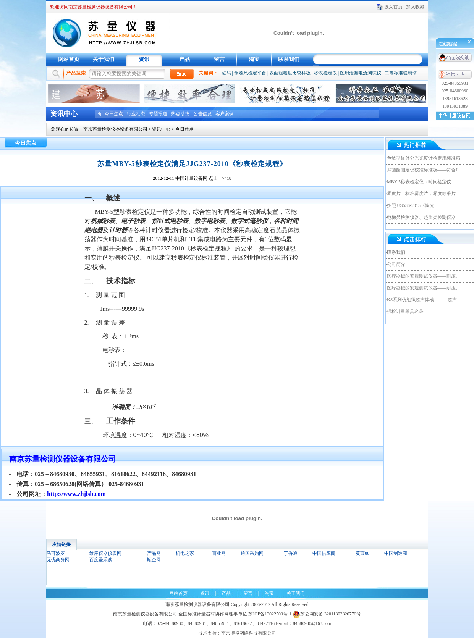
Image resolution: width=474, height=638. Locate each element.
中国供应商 (323, 553)
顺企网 (154, 559)
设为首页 (393, 7)
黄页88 (362, 553)
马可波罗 (56, 553)
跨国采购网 (252, 553)
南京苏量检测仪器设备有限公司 (115, 129)
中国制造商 (395, 553)
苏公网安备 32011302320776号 (327, 614)
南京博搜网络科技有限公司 (248, 633)
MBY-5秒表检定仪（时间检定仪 (419, 181)
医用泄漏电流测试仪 (360, 73)
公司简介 (396, 264)
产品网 (154, 553)
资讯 (144, 59)
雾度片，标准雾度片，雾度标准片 (421, 193)
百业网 (219, 553)
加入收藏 (415, 7)
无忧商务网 (58, 559)
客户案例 (224, 113)
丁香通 (291, 553)
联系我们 (288, 59)
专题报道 (158, 113)
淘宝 (254, 59)
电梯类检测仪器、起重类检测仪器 (421, 217)
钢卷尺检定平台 (250, 73)
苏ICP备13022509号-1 (269, 614)
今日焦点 (114, 113)
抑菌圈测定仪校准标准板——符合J (422, 170)
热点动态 (180, 113)
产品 (184, 59)
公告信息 (202, 113)
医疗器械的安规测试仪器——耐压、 (423, 276)
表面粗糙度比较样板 (290, 73)
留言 (219, 59)
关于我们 (103, 59)
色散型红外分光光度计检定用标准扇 (423, 158)
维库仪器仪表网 (105, 553)
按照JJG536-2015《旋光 (410, 205)
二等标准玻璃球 (401, 73)
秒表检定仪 (325, 73)
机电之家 (185, 553)
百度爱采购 (100, 559)
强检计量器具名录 (405, 311)
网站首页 (68, 59)
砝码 (226, 73)
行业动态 (136, 113)
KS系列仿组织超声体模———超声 (422, 299)
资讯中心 (161, 129)
